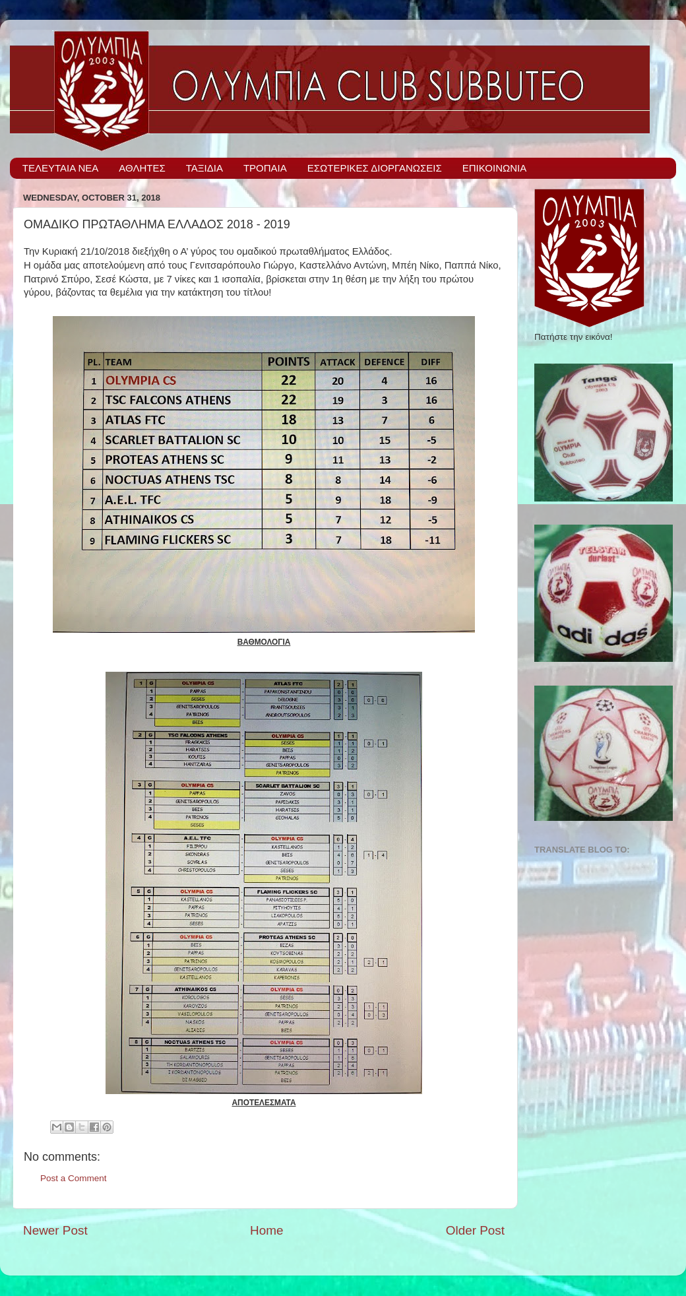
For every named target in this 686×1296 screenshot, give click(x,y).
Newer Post (55, 1230)
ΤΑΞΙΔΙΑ (204, 168)
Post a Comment (73, 1178)
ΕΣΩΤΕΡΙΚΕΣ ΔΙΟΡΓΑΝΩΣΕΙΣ (374, 168)
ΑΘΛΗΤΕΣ (142, 168)
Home (266, 1230)
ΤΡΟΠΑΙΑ (265, 168)
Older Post (475, 1230)
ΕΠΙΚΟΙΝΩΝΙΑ (494, 168)
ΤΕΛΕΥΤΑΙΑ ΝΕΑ (60, 168)
